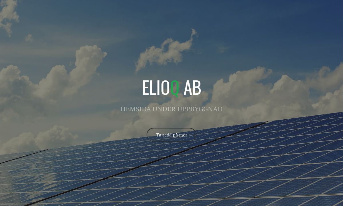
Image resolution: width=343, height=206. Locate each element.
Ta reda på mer (171, 135)
